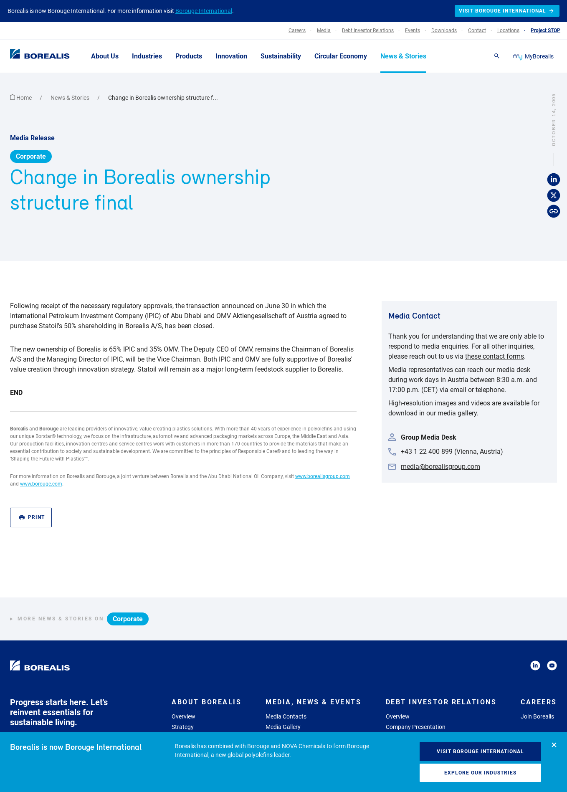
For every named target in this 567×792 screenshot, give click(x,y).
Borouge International (203, 11)
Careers (539, 702)
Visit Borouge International (480, 751)
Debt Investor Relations (441, 702)
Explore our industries (480, 773)
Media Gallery (283, 727)
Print (32, 517)
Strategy (183, 727)
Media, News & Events (313, 702)
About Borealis (206, 702)
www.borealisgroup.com (322, 476)
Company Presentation (416, 727)
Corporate (31, 156)
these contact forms (494, 356)
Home (21, 97)
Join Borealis (537, 716)
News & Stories (71, 97)
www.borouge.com (41, 484)
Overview (183, 716)
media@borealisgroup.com (440, 467)
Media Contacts (286, 716)
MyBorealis (534, 56)
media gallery (457, 413)
